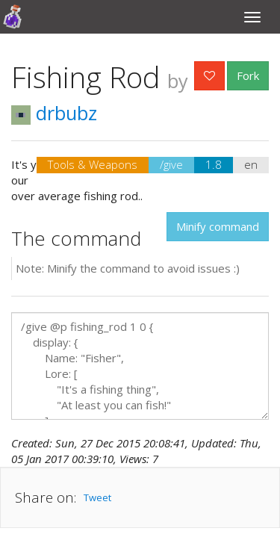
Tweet (97, 497)
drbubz (54, 112)
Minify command (217, 226)
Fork (248, 75)
